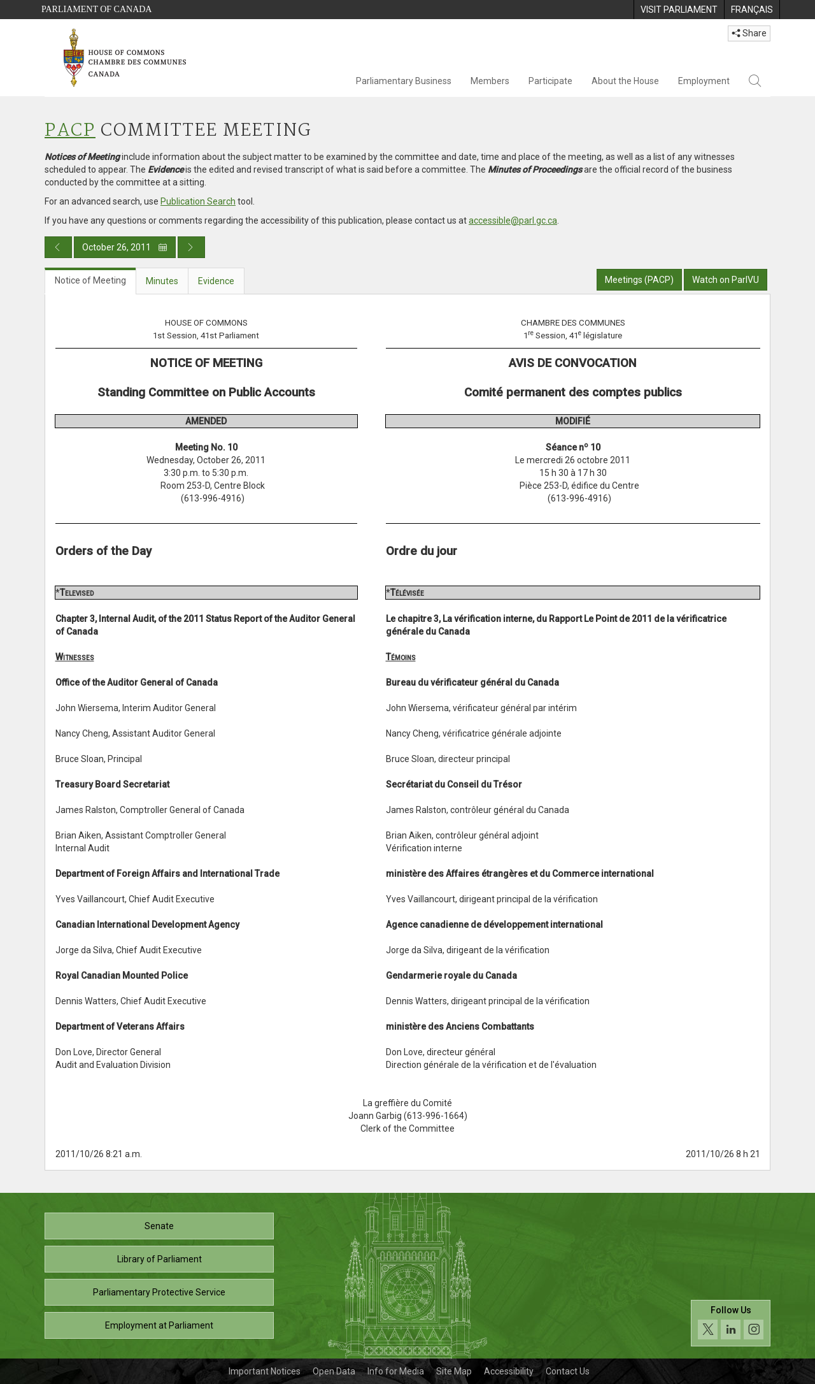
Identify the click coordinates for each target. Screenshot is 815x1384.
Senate (159, 1226)
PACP (70, 131)
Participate (550, 81)
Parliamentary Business (403, 81)
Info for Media (395, 1371)
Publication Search (198, 201)
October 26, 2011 (124, 247)
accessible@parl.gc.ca (513, 220)
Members (490, 81)
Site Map (454, 1371)
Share (749, 33)
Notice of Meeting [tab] (90, 280)
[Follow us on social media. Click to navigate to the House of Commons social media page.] (730, 1323)
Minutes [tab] (162, 281)
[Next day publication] (191, 247)
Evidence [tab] (216, 281)
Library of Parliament (159, 1259)
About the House (625, 81)
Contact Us (568, 1371)
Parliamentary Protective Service (159, 1292)
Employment (704, 81)
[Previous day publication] (58, 247)
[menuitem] (679, 9)
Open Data (334, 1371)
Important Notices (265, 1371)
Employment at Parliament (159, 1325)
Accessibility (509, 1371)
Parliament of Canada (96, 9)
